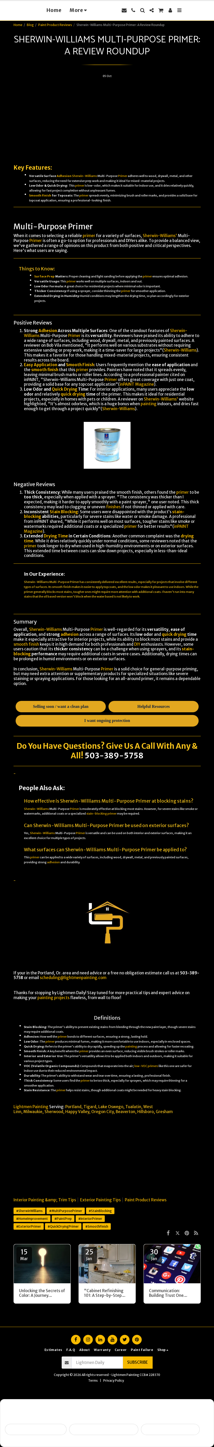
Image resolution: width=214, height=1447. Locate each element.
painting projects (53, 997)
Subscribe (137, 1362)
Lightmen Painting (31, 1106)
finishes (113, 506)
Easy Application (40, 364)
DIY (137, 644)
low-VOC (140, 1066)
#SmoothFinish (96, 1226)
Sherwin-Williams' (160, 235)
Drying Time (56, 536)
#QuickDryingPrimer (63, 1226)
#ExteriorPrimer (28, 1226)
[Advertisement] (107, 118)
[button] (133, 10)
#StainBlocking (100, 1211)
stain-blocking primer (101, 813)
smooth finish (44, 369)
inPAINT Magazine (137, 384)
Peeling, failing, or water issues (104, 1429)
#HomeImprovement (32, 1219)
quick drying (73, 394)
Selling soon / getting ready (35, 1429)
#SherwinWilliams (29, 1211)
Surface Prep (44, 276)
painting (149, 403)
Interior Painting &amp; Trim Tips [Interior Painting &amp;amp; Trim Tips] (45, 1199)
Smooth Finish (40, 195)
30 (154, 1254)
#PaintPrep (63, 1219)
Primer (122, 176)
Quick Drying (64, 389)
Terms (93, 1380)
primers (153, 1066)
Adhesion (64, 176)
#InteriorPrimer (90, 1219)
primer (79, 185)
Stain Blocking (64, 511)
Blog (30, 25)
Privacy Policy (113, 1380)
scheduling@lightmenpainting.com (73, 977)
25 (89, 1254)
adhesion (70, 634)
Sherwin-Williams (84, 176)
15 (24, 1254)
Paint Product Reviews (55, 25)
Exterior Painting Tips (100, 1199)
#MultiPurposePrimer (65, 1211)
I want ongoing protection (170, 1429)
